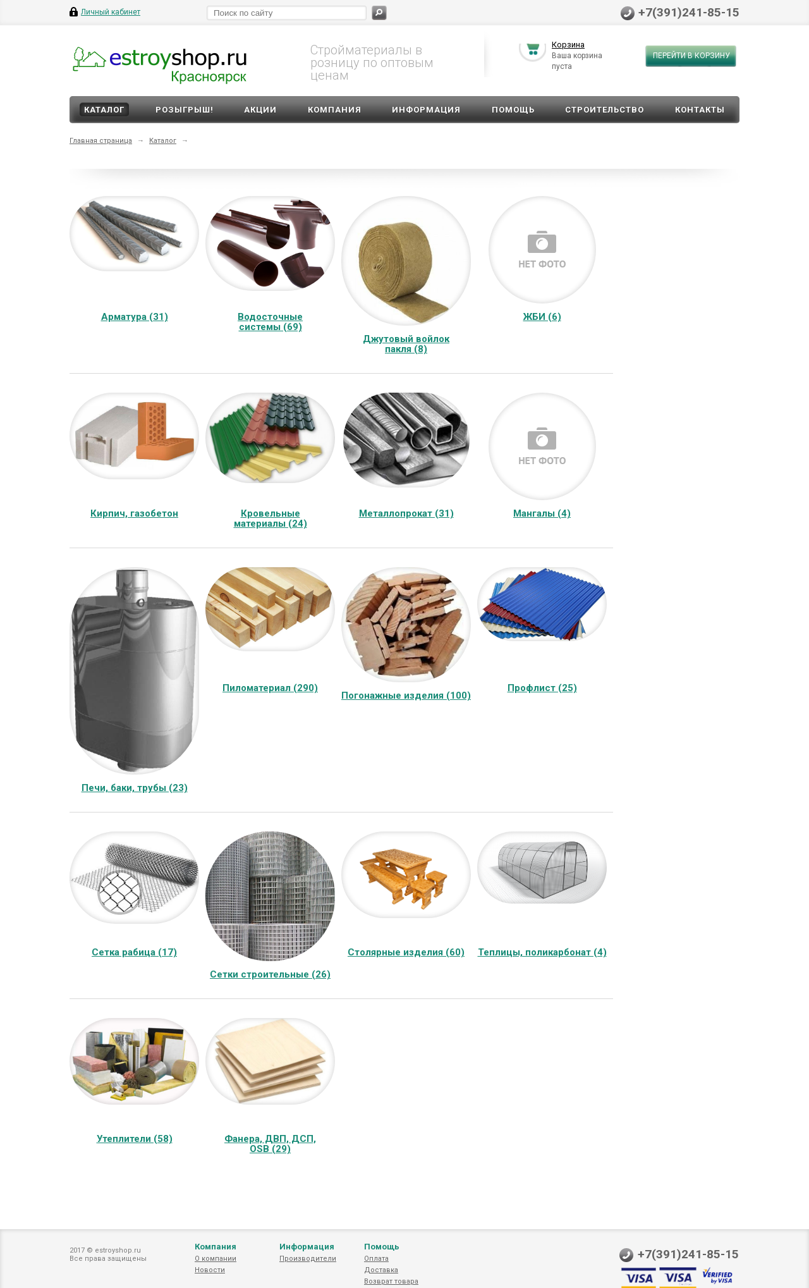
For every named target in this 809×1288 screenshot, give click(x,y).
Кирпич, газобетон (134, 513)
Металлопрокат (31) (406, 513)
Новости (210, 1270)
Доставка (381, 1270)
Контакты (700, 109)
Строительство (604, 109)
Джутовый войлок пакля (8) (406, 344)
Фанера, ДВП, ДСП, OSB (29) (270, 1144)
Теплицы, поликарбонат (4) (542, 952)
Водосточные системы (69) (270, 322)
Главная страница (101, 141)
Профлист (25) (542, 688)
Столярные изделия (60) (406, 952)
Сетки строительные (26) (270, 974)
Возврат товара (391, 1281)
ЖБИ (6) (542, 316)
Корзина (568, 46)
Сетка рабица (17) (134, 952)
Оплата (376, 1258)
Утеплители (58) (135, 1138)
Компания (335, 109)
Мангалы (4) (542, 513)
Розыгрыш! (184, 109)
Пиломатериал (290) (270, 688)
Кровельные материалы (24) (270, 518)
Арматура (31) (134, 316)
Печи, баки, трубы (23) (135, 788)
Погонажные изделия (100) (406, 695)
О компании (215, 1258)
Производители (307, 1258)
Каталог (104, 109)
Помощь (513, 109)
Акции (260, 109)
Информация (426, 109)
